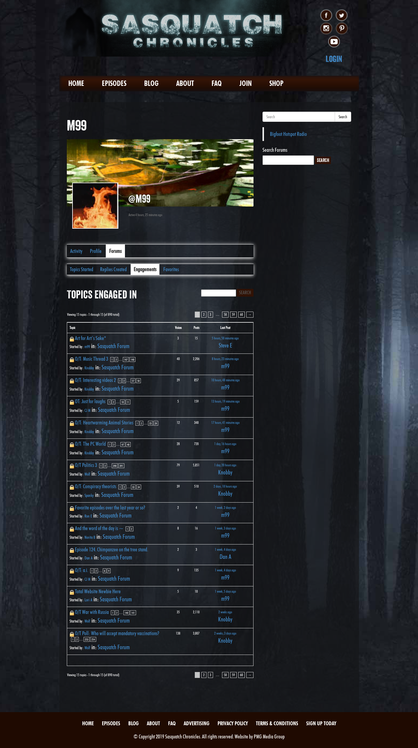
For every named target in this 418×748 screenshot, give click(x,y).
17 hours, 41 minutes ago (225, 422)
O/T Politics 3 (86, 465)
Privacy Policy (233, 723)
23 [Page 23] (150, 423)
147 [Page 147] (126, 359)
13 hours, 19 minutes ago (225, 401)
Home (76, 83)
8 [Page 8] (104, 571)
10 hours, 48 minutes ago (225, 380)
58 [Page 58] (225, 314)
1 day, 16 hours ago (225, 443)
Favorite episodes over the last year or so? (110, 507)
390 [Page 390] (115, 466)
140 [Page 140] (126, 613)
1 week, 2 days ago (225, 507)
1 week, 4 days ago (225, 549)
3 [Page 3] (210, 314)
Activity (76, 251)
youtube (334, 41)
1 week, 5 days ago (225, 591)
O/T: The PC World (90, 444)
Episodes (114, 83)
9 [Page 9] (108, 571)
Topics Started (81, 269)
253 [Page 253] (86, 639)
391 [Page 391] (121, 466)
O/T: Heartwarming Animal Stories (104, 422)
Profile (96, 251)
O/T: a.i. (81, 570)
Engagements (145, 269)
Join (245, 83)
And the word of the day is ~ (99, 528)
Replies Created (113, 269)
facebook (326, 15)
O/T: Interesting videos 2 (95, 380)
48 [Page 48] (128, 444)
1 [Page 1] (112, 359)
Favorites (171, 269)
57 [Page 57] (133, 381)
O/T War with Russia (92, 612)
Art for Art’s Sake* (90, 338)
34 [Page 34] (139, 487)
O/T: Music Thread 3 (91, 359)
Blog (151, 83)
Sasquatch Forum (113, 346)
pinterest (341, 28)
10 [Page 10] (122, 402)
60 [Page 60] (241, 314)
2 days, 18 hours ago (225, 486)
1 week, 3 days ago (225, 528)
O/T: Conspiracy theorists (95, 486)
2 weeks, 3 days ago (225, 633)
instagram (326, 28)
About (185, 83)
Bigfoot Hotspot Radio (288, 134)
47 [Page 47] (123, 444)
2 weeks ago (225, 612)
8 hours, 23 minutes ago (225, 358)
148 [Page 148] (132, 359)
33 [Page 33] (133, 487)
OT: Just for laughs (90, 401)
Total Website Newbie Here (98, 591)
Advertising (196, 723)
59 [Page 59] (233, 314)
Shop (276, 83)
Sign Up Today (321, 723)
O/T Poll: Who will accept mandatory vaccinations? (117, 633)
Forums (115, 251)
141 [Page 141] (133, 613)
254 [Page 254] (93, 639)
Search (343, 116)
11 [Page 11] (128, 402)
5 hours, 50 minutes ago (225, 338)
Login (334, 59)
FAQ (217, 83)
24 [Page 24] (156, 423)
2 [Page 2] (204, 314)
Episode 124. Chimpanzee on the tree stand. (111, 549)
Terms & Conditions (277, 723)
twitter (341, 15)
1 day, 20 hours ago (225, 465)
